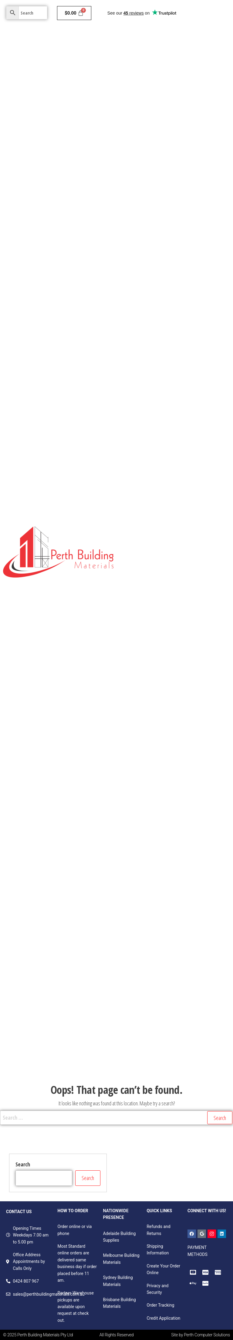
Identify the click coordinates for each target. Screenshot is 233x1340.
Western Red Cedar (139, 848)
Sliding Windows (198, 946)
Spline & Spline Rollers (142, 887)
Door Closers (133, 867)
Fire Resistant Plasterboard (148, 157)
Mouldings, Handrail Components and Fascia (164, 769)
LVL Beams (134, 315)
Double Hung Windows (143, 966)
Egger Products (136, 493)
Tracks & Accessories (188, 966)
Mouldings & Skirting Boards (182, 315)
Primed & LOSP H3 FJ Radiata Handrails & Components (173, 729)
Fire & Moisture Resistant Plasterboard (159, 177)
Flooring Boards (136, 374)
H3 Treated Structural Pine (195, 611)
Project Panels (135, 512)
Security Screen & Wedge (145, 927)
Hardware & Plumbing (145, 78)
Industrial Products (189, 295)
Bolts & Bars (191, 986)
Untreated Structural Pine (186, 552)
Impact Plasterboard (193, 197)
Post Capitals (198, 532)
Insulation (197, 39)
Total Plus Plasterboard (144, 216)
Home (126, 39)
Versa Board (132, 453)
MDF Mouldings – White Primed (152, 690)
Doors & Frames (195, 59)
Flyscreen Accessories (188, 887)
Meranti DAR (187, 335)
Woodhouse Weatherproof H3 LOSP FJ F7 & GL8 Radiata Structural (174, 792)
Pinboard (182, 414)
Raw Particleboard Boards (191, 433)
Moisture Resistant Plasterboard (153, 137)
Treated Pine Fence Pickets (147, 571)
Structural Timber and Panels (152, 256)
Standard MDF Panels (142, 433)
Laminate (211, 493)
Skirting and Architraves (190, 394)
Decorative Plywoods (141, 473)
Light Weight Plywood (142, 394)
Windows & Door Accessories (149, 986)
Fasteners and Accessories (162, 1025)
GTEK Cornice (182, 216)
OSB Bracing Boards (182, 354)
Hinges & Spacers (207, 848)
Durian (167, 670)
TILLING (128, 670)
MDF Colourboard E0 (166, 453)
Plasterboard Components (146, 236)
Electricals (134, 98)
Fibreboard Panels (142, 276)
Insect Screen (174, 848)
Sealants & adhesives (142, 1045)
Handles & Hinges (138, 1005)
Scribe (182, 670)
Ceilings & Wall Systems (147, 59)
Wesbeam (215, 650)
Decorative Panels (186, 276)
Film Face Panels (210, 414)
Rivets (127, 1025)
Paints (144, 39)
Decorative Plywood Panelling (181, 512)
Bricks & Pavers (191, 78)
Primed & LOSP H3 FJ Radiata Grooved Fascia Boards (171, 710)
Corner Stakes (211, 867)
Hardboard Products (176, 493)
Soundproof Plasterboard (145, 197)
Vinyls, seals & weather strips (188, 1005)
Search (22, 1164)
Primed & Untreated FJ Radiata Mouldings (162, 650)
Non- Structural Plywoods (146, 414)
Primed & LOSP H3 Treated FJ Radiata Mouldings (168, 749)
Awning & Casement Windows (150, 946)
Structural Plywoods (140, 354)
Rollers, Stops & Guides (143, 907)
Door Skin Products (186, 473)
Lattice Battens (139, 552)
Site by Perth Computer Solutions (200, 1334)
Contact (132, 118)
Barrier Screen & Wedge (171, 867)
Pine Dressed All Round (143, 611)
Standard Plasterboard (168, 118)
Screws (197, 1025)
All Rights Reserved (117, 1334)
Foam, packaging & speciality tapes (156, 1065)
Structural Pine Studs (144, 295)
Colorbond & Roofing (173, 98)
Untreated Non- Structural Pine (151, 532)
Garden (210, 98)
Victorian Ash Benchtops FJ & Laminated (160, 828)
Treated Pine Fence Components (152, 591)
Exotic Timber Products (146, 335)
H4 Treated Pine (136, 631)
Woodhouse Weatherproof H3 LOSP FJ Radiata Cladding (165, 811)
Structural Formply (173, 374)
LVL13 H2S (148, 670)
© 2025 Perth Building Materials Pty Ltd (38, 1334)
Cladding (169, 39)
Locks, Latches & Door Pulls (195, 907)
